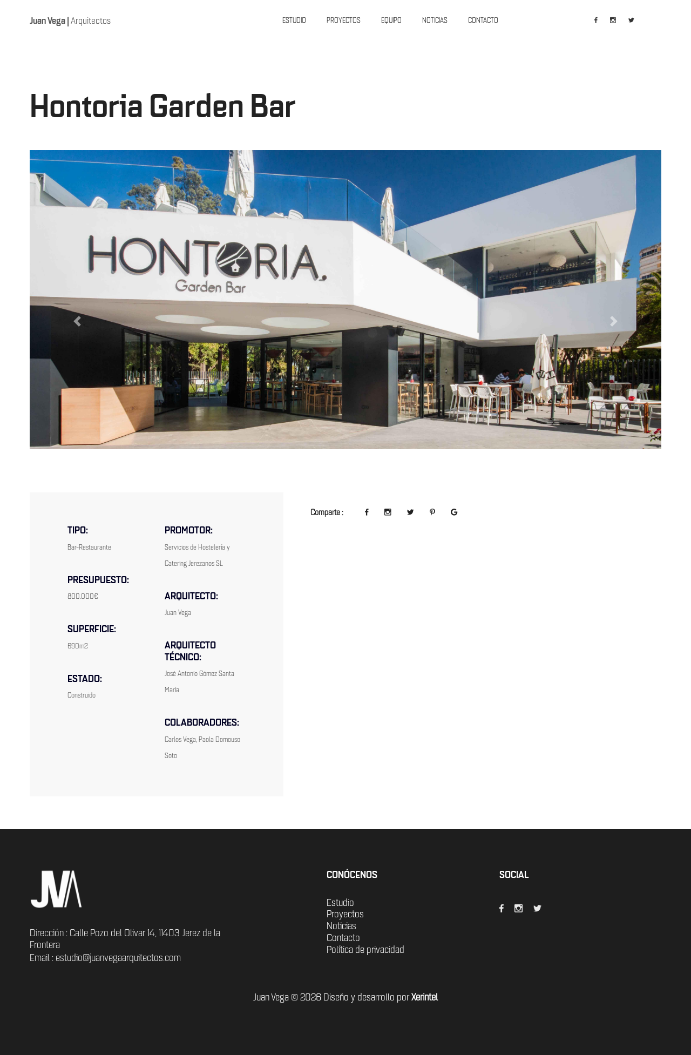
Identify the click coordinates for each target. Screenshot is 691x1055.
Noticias (341, 926)
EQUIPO (391, 20)
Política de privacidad (365, 949)
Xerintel (424, 997)
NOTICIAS (435, 20)
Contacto (343, 937)
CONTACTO (483, 20)
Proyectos (345, 914)
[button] (77, 321)
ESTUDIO (294, 20)
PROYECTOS (344, 20)
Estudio (340, 902)
